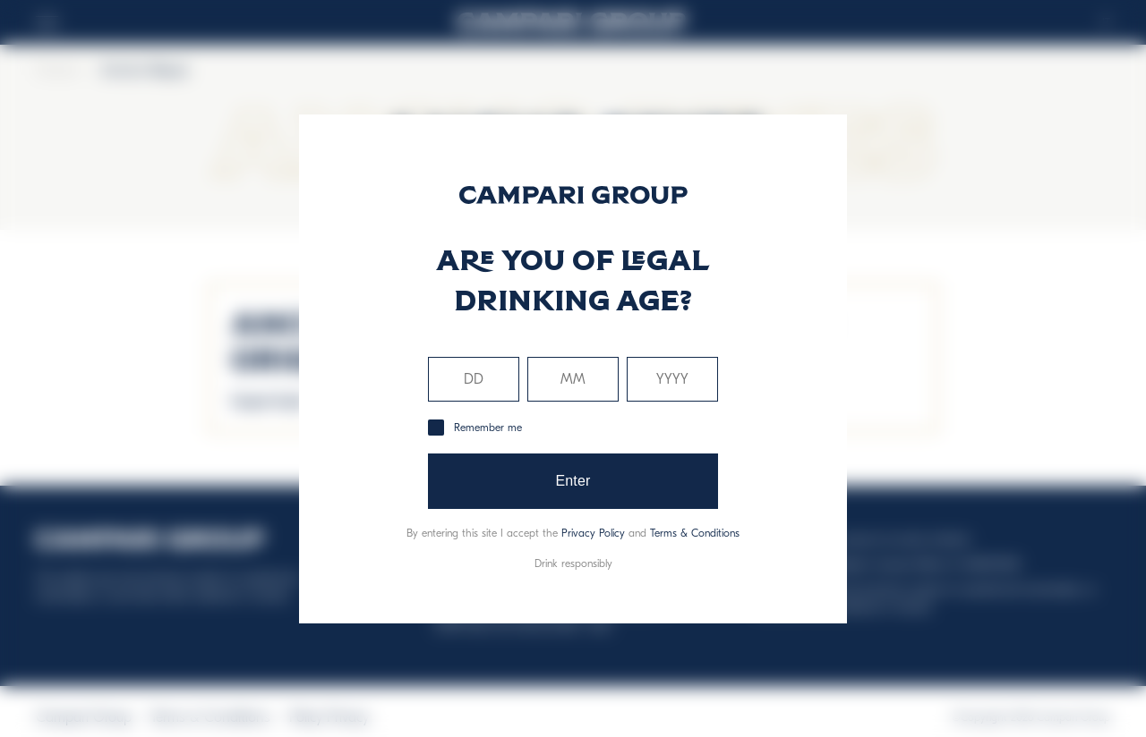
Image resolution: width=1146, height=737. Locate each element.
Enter (572, 480)
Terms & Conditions (695, 533)
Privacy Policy (593, 533)
